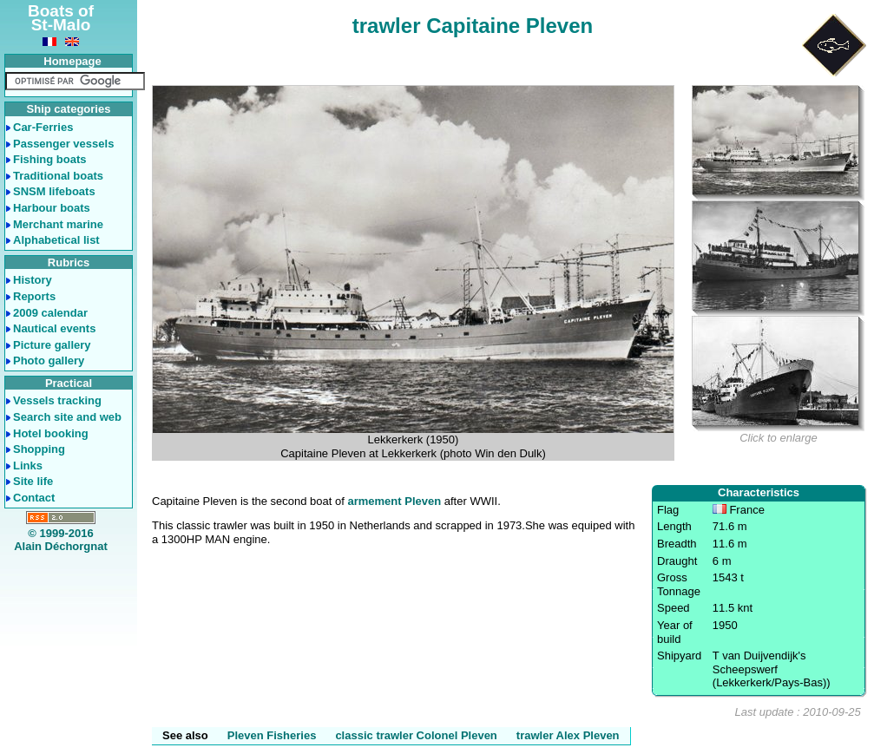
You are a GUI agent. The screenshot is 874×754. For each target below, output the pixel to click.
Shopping (39, 449)
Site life (33, 481)
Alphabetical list (56, 239)
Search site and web (67, 416)
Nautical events (54, 328)
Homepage (72, 61)
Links (28, 465)
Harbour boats (51, 207)
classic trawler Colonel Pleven (415, 735)
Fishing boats (50, 159)
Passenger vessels (63, 143)
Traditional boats (58, 175)
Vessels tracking (57, 400)
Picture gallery (52, 344)
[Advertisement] (61, 621)
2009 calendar (50, 312)
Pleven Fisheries (272, 735)
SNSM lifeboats (54, 191)
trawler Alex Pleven (568, 735)
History (32, 279)
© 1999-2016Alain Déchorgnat (61, 540)
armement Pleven (394, 501)
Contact (34, 497)
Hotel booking (51, 433)
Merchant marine (58, 224)
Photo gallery (48, 360)
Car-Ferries (43, 127)
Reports (34, 296)
